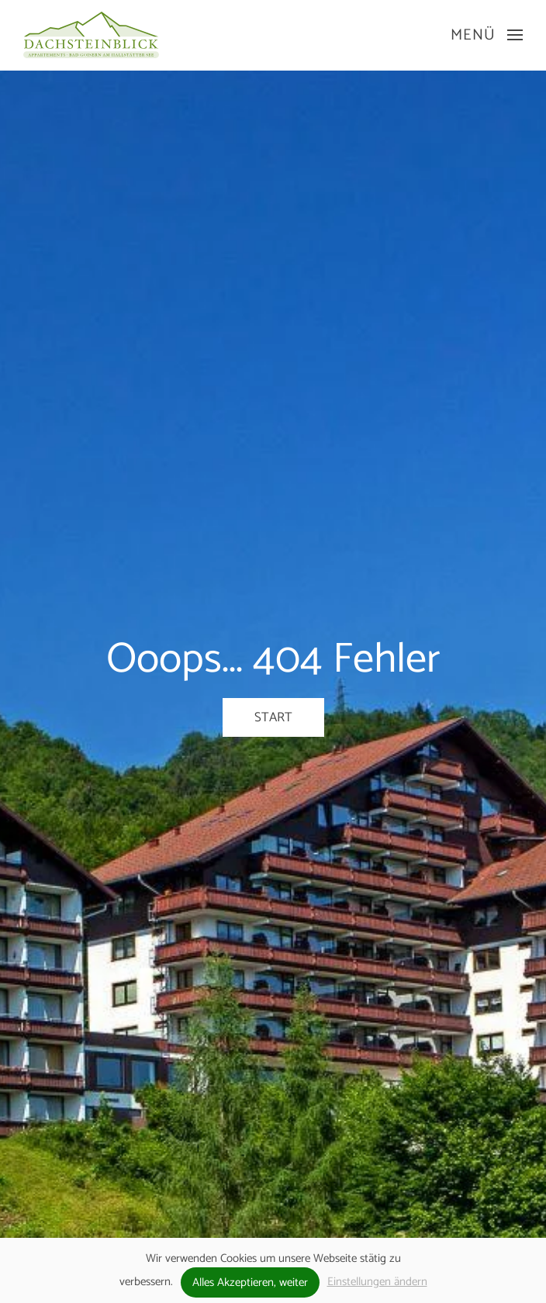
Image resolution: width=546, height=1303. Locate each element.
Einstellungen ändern (377, 1281)
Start (273, 717)
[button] (487, 35)
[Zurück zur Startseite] (91, 35)
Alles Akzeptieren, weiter (250, 1282)
